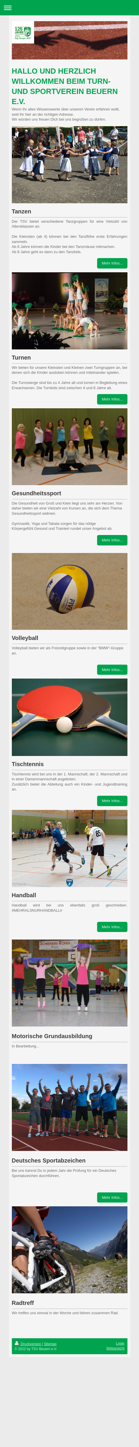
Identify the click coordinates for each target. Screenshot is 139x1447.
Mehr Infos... (112, 263)
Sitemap (50, 1344)
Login (120, 1343)
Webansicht (115, 1348)
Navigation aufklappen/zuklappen (69, 7)
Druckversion (28, 1344)
